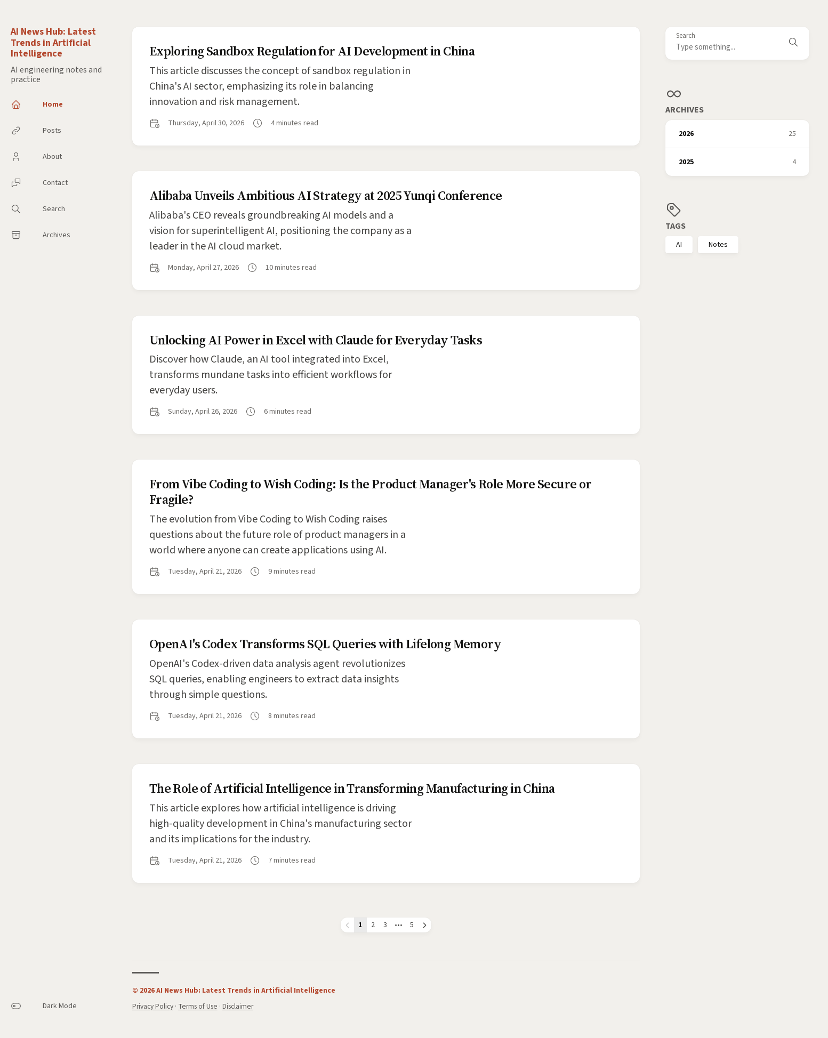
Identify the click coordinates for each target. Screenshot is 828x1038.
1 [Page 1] (360, 925)
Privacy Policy (152, 1006)
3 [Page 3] (385, 925)
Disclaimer (237, 1006)
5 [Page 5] (412, 925)
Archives (684, 110)
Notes (718, 244)
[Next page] (424, 925)
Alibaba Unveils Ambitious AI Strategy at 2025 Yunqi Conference (325, 195)
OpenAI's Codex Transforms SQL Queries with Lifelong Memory (325, 644)
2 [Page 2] (373, 925)
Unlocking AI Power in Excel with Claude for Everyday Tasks (315, 340)
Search (685, 36)
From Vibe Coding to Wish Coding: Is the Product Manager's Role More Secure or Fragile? (370, 491)
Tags (675, 226)
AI (679, 244)
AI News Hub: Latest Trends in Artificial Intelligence (53, 42)
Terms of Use (198, 1006)
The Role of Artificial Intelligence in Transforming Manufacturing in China (352, 788)
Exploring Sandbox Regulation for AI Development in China (312, 51)
